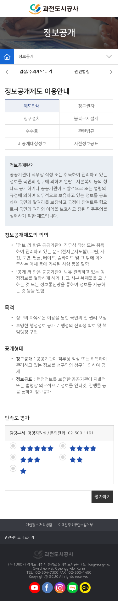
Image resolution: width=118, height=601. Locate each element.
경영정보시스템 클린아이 (35, 71)
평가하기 (102, 496)
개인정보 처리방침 (39, 525)
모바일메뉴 (9, 8)
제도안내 (82, 71)
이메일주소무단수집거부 (75, 525)
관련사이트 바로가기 (19, 537)
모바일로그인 (108, 8)
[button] (7, 72)
